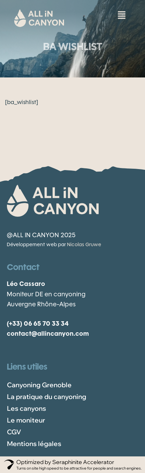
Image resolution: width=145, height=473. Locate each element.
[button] (122, 13)
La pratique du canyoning (46, 396)
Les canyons (26, 408)
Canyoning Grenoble (39, 385)
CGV (14, 432)
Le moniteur (26, 420)
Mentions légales (34, 443)
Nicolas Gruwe (84, 245)
